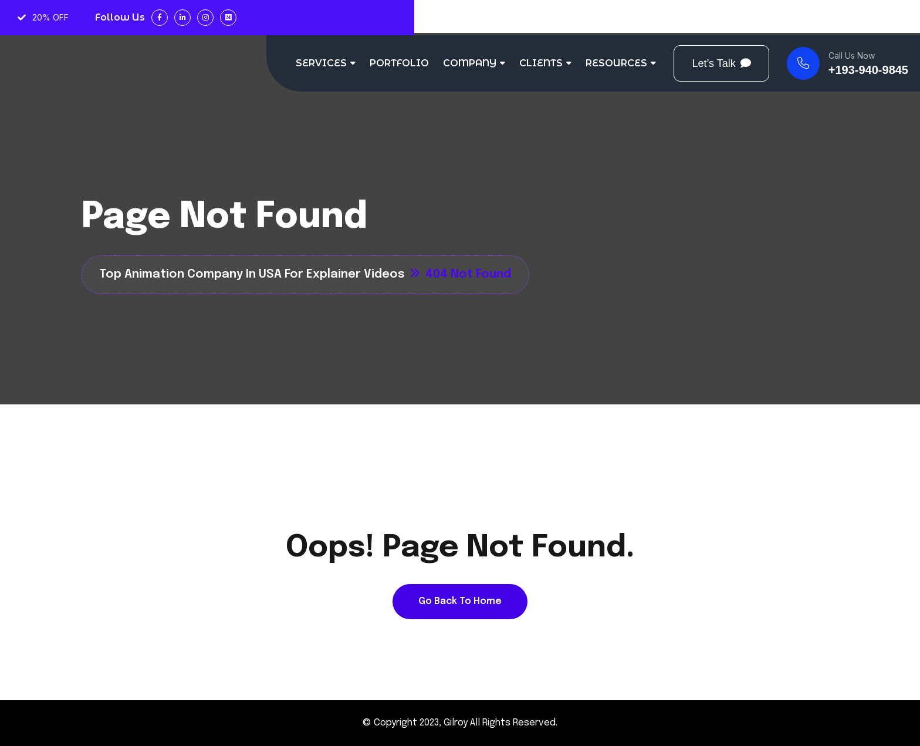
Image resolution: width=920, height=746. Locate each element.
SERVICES (321, 63)
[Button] (721, 63)
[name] (847, 63)
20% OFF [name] (43, 17)
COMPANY (469, 63)
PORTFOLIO (399, 63)
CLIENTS (541, 63)
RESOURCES (616, 63)
